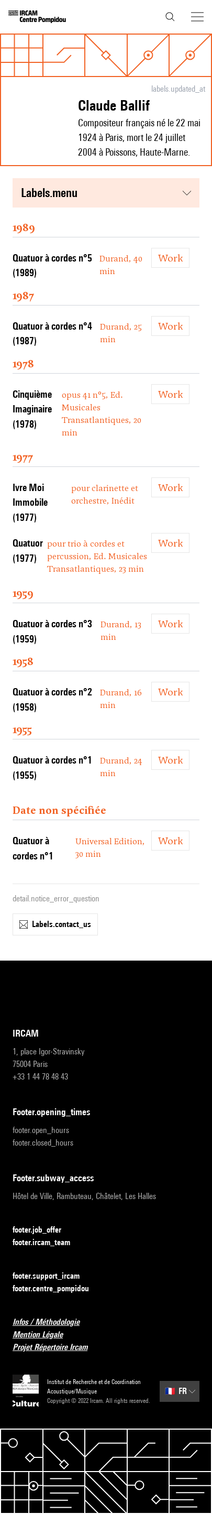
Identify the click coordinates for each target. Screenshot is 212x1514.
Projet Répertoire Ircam (56, 1347)
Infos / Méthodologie (52, 1322)
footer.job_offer (43, 1230)
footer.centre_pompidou (57, 1288)
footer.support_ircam (52, 1276)
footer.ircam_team (48, 1242)
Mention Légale (44, 1335)
